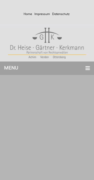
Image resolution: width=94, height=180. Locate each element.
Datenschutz (61, 14)
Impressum (42, 14)
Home (28, 14)
